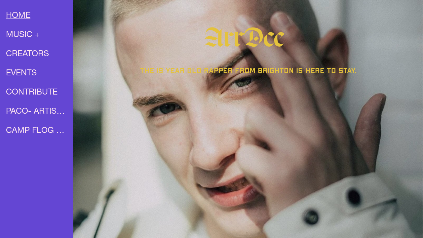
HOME (18, 16)
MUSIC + (23, 35)
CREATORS (27, 54)
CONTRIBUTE (32, 93)
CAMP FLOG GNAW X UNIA (37, 131)
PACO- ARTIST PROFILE (37, 112)
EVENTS (21, 73)
